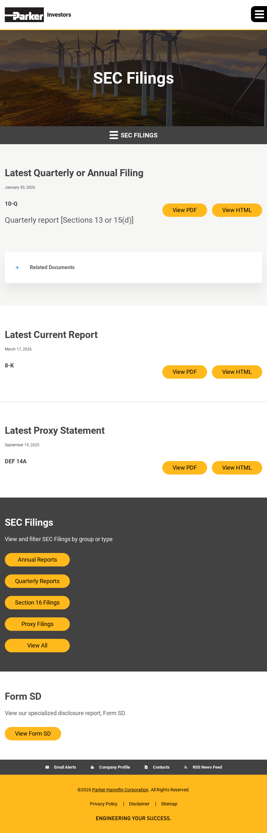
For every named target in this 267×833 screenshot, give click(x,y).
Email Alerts (64, 767)
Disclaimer (139, 804)
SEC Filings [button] (133, 134)
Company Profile (114, 767)
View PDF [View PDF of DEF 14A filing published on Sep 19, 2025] (185, 467)
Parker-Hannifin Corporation (120, 789)
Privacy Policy (103, 804)
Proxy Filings (37, 624)
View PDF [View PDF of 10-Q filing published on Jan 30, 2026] (185, 210)
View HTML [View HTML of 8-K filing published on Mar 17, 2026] (237, 371)
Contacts (161, 767)
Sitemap (169, 804)
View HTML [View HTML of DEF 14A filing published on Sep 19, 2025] (237, 467)
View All (37, 645)
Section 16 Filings (37, 602)
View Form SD (33, 733)
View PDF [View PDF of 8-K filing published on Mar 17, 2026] (185, 371)
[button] (259, 14)
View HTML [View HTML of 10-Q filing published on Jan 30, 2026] (237, 210)
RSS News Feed (207, 767)
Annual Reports (37, 559)
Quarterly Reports (37, 581)
